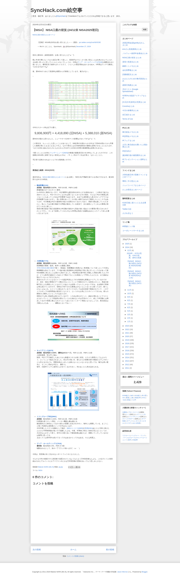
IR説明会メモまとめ (130, 136)
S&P (131, 395)
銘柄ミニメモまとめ (130, 66)
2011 (127, 368)
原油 (128, 400)
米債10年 (138, 397)
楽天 (129, 440)
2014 (127, 357)
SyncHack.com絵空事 (56, 10)
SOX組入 (137, 395)
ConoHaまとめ (128, 106)
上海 (131, 397)
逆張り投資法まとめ (130, 62)
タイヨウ (128, 423)
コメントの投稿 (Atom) (75, 556)
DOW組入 (125, 395)
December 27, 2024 (83, 46)
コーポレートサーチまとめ (133, 231)
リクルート (126, 435)
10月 (129, 293)
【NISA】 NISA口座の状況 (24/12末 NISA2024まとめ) (134, 274)
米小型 (144, 395)
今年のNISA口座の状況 (45, 268)
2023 (127, 326)
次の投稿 (37, 549)
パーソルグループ (129, 437)
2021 (127, 333)
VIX (123, 397)
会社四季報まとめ (129, 70)
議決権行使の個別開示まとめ (134, 155)
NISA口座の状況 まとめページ (44, 35)
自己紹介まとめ (128, 115)
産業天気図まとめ (129, 85)
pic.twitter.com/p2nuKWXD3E (90, 42)
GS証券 (135, 440)
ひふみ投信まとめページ (132, 190)
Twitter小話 (126, 209)
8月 (129, 300)
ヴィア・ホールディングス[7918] (90, 62)
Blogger (144, 572)
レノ (127, 414)
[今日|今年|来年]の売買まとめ (134, 102)
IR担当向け (126, 151)
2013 (127, 361)
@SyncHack (61, 16)
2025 (127, 244)
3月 (129, 315)
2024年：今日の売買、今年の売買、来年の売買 (134, 255)
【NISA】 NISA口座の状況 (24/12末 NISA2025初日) (134, 264)
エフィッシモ (141, 414)
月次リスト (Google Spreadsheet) (130, 90)
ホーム (73, 549)
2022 (127, 329)
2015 (127, 354)
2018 (127, 343)
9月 (129, 297)
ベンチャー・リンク (138, 435)
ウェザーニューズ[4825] (59, 153)
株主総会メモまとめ (130, 132)
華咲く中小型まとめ (130, 181)
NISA (40, 470)
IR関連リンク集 (128, 226)
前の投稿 (110, 549)
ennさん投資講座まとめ (132, 49)
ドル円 (133, 400)
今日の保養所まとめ (130, 110)
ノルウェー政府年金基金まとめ (135, 53)
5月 (129, 311)
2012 (127, 365)
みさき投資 (136, 423)
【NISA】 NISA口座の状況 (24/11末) (134, 283)
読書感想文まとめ (129, 74)
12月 (129, 250)
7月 (129, 304)
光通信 (124, 412)
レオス (136, 421)
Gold (124, 400)
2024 (127, 247)
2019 (127, 340)
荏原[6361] (89, 428)
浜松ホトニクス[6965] (75, 428)
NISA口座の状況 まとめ (132, 58)
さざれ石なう (127, 213)
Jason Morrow (122, 572)
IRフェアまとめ (128, 140)
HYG (143, 397)
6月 (129, 307)
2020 (127, 336)
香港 (127, 397)
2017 (127, 347)
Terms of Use (127, 119)
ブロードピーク (133, 412)
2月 (129, 318)
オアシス (130, 421)
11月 (129, 290)
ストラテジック (134, 416)
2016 (127, 350)
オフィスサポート (128, 419)
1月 (129, 321)
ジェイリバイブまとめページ (134, 185)
